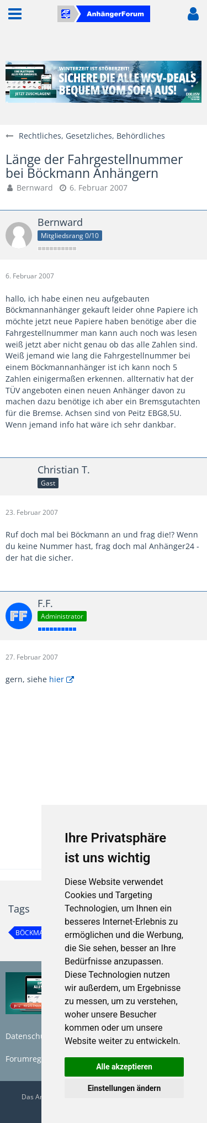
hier (56, 679)
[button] (15, 14)
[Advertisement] (103, 787)
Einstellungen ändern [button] (124, 1088)
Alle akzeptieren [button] (124, 1066)
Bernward (35, 187)
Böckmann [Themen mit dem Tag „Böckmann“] (34, 932)
